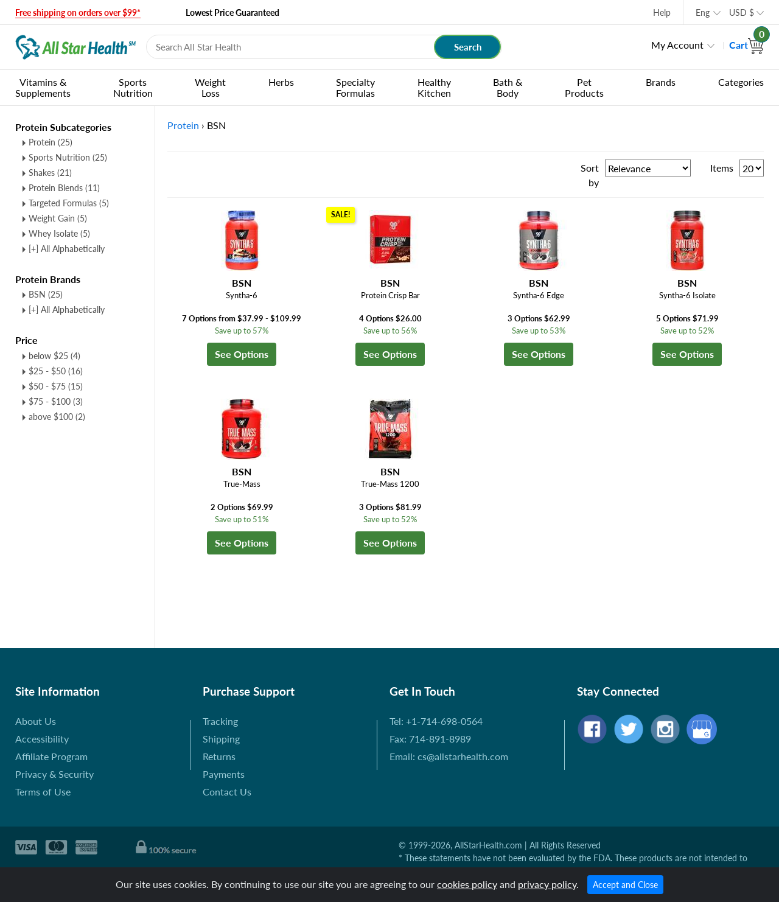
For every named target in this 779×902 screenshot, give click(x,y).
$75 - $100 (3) (56, 401)
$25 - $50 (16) (56, 371)
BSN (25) (46, 294)
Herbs (281, 82)
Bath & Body (507, 87)
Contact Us (227, 791)
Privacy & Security (54, 774)
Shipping (221, 738)
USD (741, 12)
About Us (35, 721)
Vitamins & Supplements (43, 87)
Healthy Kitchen (434, 87)
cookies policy (467, 884)
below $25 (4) (54, 356)
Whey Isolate (59, 233)
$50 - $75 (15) (56, 386)
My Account (677, 45)
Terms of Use (43, 791)
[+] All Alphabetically (67, 248)
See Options (241, 354)
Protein (50, 142)
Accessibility (42, 738)
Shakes (50, 172)
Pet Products (584, 87)
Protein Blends (64, 188)
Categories (741, 82)
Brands (661, 82)
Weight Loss (210, 87)
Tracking (220, 721)
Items (721, 167)
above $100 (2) (57, 416)
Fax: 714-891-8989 (430, 738)
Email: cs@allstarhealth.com (449, 756)
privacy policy (547, 884)
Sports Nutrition (133, 87)
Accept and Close (625, 884)
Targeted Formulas (69, 203)
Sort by (590, 175)
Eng (703, 12)
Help (662, 12)
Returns (219, 756)
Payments (224, 774)
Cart (746, 45)
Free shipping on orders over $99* (78, 12)
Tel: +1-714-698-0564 (436, 721)
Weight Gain (58, 218)
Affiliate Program (51, 756)
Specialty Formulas (355, 87)
